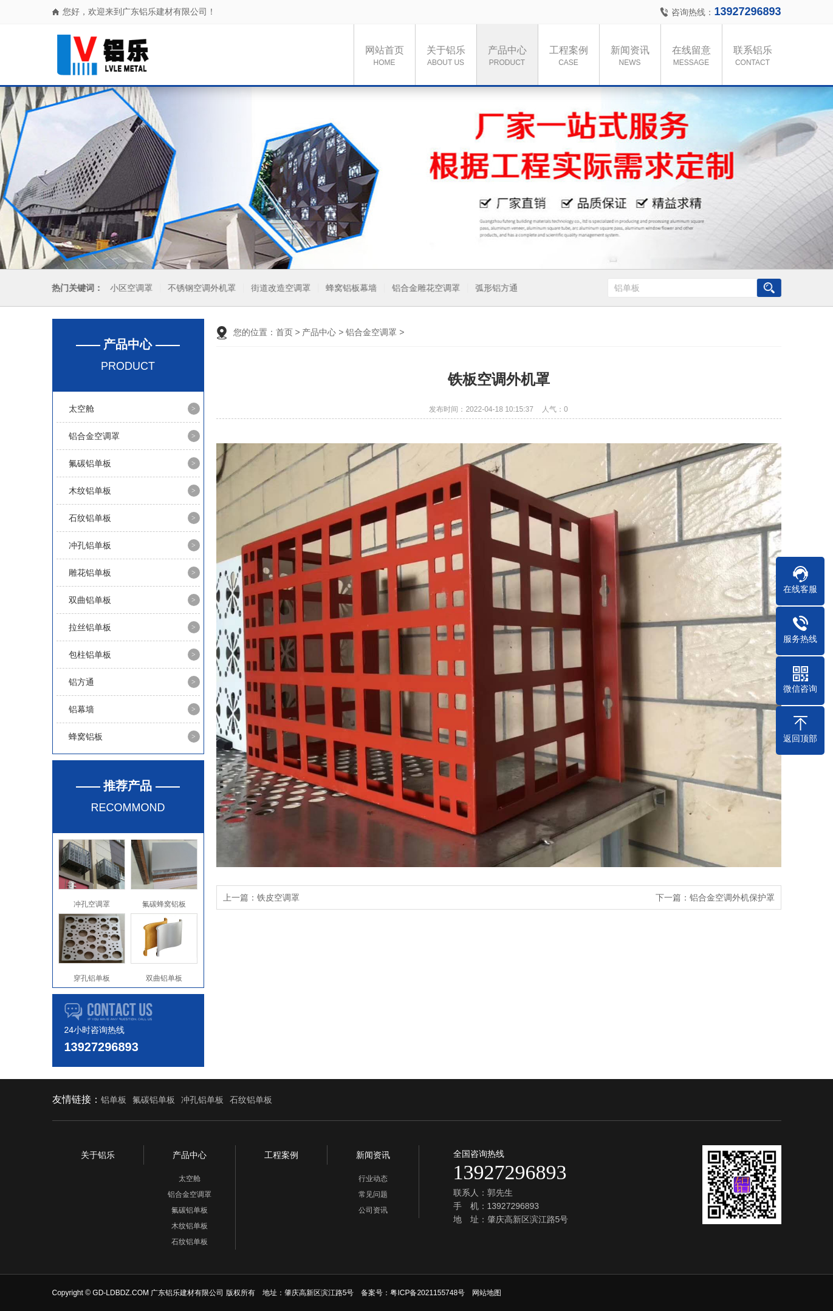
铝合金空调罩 (94, 436)
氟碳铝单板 (90, 463)
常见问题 (373, 1194)
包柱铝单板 (90, 654)
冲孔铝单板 (90, 545)
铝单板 (113, 1100)
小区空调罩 (129, 288)
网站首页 (387, 57)
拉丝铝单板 (90, 627)
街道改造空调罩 (279, 288)
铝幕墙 (81, 709)
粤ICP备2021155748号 (427, 1293)
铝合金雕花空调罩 (424, 288)
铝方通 (81, 682)
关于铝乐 (449, 57)
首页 (284, 332)
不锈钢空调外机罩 (200, 288)
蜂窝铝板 (86, 736)
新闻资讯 (633, 57)
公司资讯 (373, 1210)
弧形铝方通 (494, 288)
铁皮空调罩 (278, 897)
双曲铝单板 (90, 600)
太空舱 (81, 409)
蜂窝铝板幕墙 (349, 288)
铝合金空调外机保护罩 (732, 897)
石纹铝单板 (90, 518)
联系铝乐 (755, 57)
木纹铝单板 (90, 490)
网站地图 (486, 1293)
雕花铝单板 (90, 572)
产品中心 (510, 57)
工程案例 (571, 57)
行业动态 (373, 1178)
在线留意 (694, 57)
